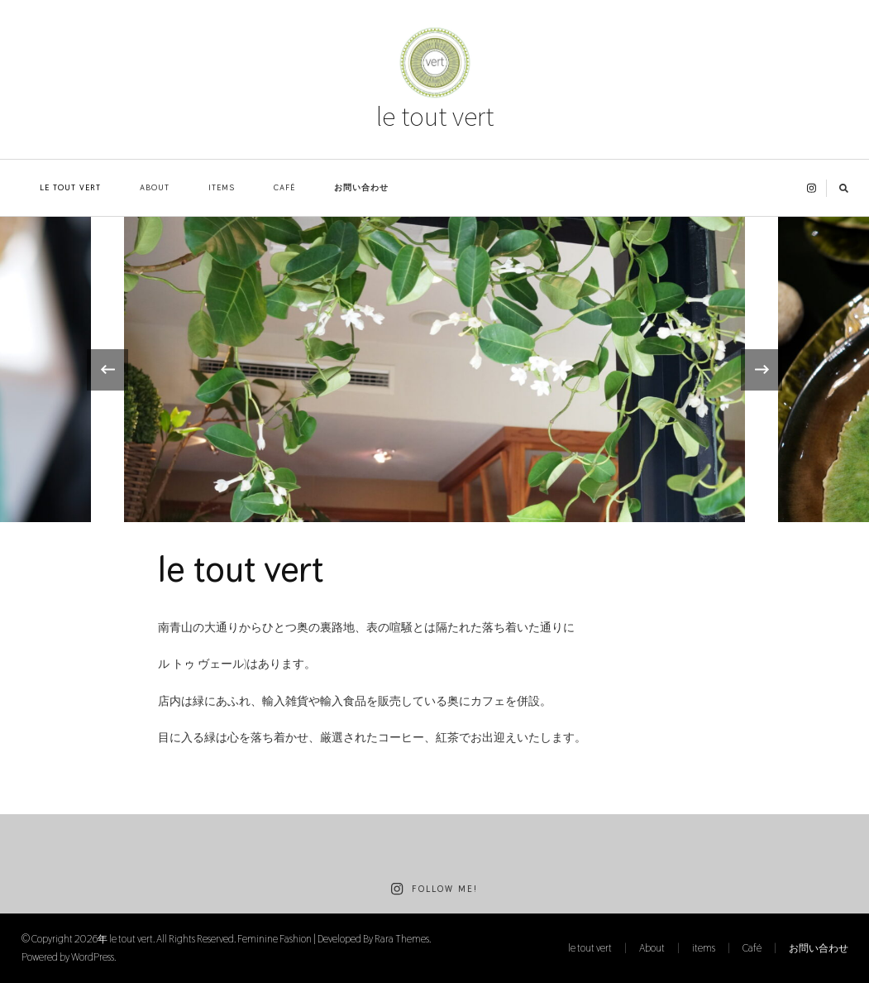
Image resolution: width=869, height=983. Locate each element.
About (155, 187)
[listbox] (434, 369)
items (221, 187)
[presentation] (107, 370)
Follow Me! (434, 889)
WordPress (92, 957)
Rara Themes (402, 939)
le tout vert (435, 116)
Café (284, 187)
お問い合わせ (361, 187)
